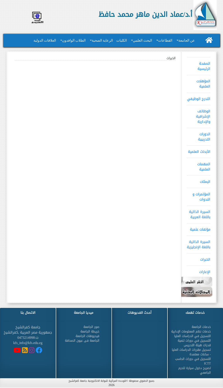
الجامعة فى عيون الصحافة (82, 341)
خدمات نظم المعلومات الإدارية (191, 331)
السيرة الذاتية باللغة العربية (198, 213)
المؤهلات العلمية (198, 82)
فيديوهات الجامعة (87, 336)
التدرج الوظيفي (198, 97)
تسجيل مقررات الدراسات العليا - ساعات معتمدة (191, 352)
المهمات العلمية (198, 165)
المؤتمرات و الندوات (198, 195)
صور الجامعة (91, 327)
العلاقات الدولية (45, 40)
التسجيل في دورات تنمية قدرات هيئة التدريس (194, 343)
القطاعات (165, 40)
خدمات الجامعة (201, 327)
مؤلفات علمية (198, 228)
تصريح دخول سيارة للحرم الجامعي (194, 370)
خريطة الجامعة (89, 331)
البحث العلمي (142, 40)
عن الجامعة (186, 40)
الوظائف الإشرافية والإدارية (198, 115)
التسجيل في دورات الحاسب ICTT (193, 361)
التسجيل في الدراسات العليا (192, 336)
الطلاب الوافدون (74, 40)
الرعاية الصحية (102, 40)
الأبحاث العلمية (198, 150)
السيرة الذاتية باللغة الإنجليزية (198, 243)
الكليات (121, 40)
